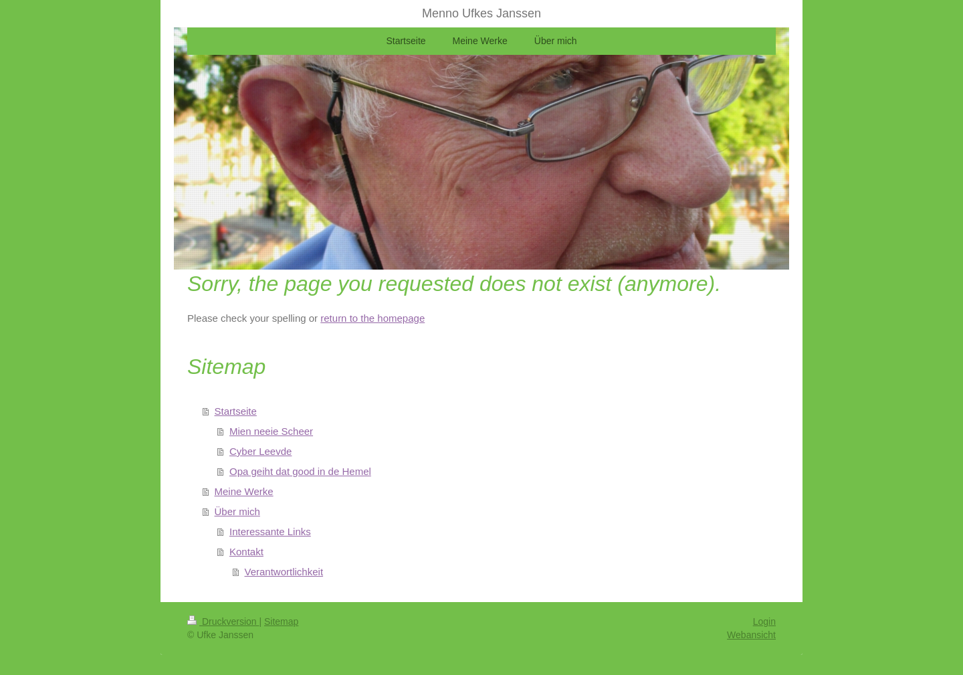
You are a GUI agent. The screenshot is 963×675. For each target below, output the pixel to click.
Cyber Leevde (260, 451)
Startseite (236, 411)
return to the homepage (372, 318)
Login (764, 621)
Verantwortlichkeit (284, 571)
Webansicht (751, 635)
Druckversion (223, 621)
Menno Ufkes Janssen (481, 13)
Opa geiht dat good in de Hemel (300, 471)
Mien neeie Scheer (271, 431)
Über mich (237, 511)
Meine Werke (244, 491)
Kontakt (246, 551)
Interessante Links (270, 531)
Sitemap (281, 621)
